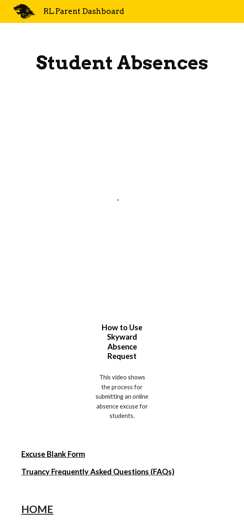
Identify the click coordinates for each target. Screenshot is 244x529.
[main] (122, 62)
